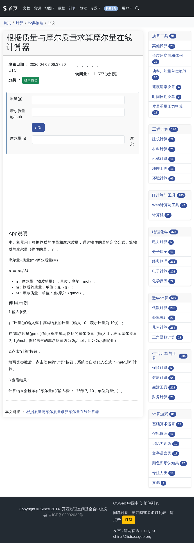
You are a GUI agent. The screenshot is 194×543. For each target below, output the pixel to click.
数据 (61, 8)
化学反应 (164, 281)
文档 (26, 8)
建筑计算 (164, 139)
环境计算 (164, 178)
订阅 (128, 520)
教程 (83, 8)
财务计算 (164, 397)
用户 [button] (125, 8)
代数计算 (164, 308)
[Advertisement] (73, 198)
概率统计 (164, 317)
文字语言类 (165, 453)
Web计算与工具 (169, 205)
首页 (10, 8)
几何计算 (164, 327)
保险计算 (163, 367)
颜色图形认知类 (169, 463)
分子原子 (164, 251)
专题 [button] (94, 8)
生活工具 (164, 387)
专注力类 (164, 473)
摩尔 (132, 141)
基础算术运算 (167, 424)
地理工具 (164, 168)
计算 (72, 8)
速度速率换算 (167, 87)
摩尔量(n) (18, 138)
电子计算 (164, 271)
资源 (37, 8)
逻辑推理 (164, 433)
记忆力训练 (165, 443)
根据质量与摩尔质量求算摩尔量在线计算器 (62, 411)
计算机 (162, 215)
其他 (159, 482)
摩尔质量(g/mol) (17, 114)
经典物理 (35, 22)
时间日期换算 (167, 97)
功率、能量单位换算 (169, 74)
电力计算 (163, 242)
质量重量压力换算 (167, 109)
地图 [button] (48, 8)
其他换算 (164, 46)
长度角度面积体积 (167, 58)
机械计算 (164, 158)
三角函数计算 (167, 337)
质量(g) (16, 98)
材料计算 (164, 149)
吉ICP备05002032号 (65, 515)
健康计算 (164, 377)
